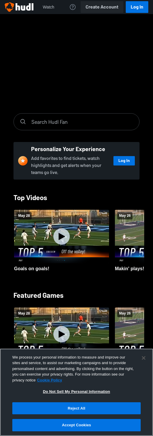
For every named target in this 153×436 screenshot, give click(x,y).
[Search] (82, 121)
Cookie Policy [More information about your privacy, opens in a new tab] (49, 380)
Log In (137, 7)
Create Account (102, 7)
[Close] (143, 357)
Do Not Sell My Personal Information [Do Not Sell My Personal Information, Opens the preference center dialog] (76, 391)
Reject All (76, 408)
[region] (76, 392)
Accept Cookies (76, 425)
